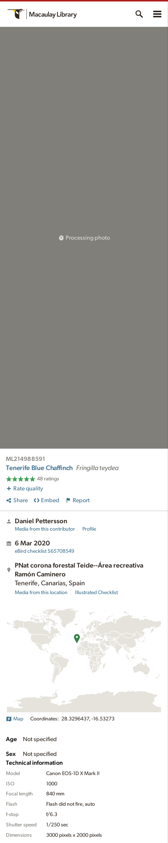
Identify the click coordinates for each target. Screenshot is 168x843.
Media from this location (41, 592)
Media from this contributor (45, 529)
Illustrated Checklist (96, 592)
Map (14, 719)
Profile (89, 529)
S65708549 (44, 551)
